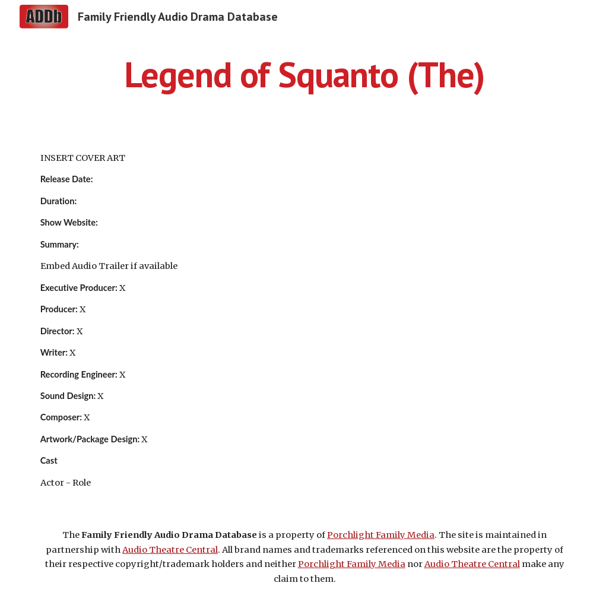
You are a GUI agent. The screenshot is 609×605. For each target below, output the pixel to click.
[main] (305, 74)
